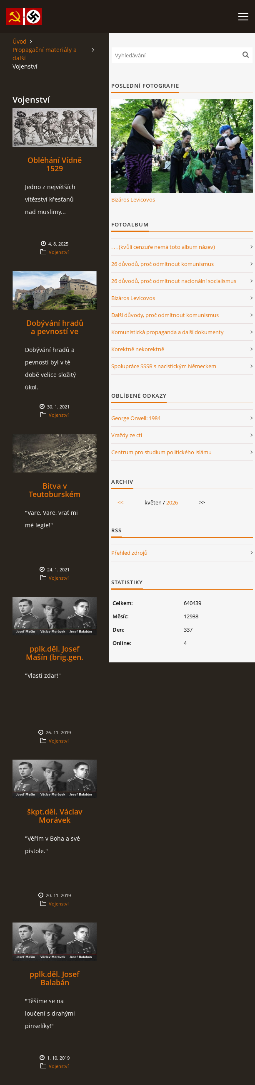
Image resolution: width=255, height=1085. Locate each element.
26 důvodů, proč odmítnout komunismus (162, 264)
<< (120, 502)
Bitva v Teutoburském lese (54, 494)
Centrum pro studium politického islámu (161, 452)
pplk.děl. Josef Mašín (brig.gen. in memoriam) (54, 657)
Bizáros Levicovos (133, 199)
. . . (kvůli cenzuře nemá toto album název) (163, 247)
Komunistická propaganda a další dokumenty (167, 332)
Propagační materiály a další (44, 54)
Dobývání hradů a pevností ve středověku (54, 331)
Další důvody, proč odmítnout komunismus (165, 315)
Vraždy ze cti (126, 435)
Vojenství (59, 252)
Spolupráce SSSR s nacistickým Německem (163, 366)
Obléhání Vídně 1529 (55, 164)
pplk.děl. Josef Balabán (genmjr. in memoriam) (55, 986)
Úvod (19, 41)
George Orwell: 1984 (135, 418)
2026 (172, 502)
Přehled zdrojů (129, 552)
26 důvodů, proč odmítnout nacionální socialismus (173, 281)
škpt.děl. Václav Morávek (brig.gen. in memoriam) (54, 824)
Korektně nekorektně (137, 349)
